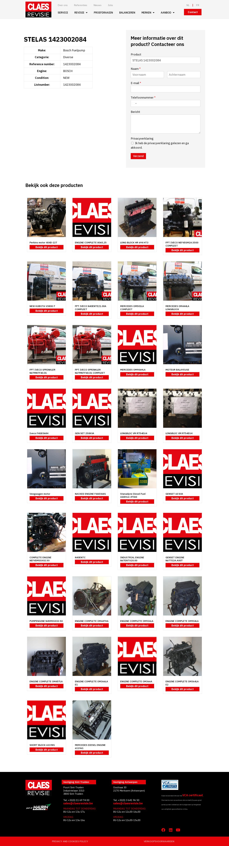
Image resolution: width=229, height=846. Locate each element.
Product (136, 54)
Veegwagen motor (40, 493)
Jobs (110, 5)
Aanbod (167, 12)
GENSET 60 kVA (174, 493)
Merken (148, 12)
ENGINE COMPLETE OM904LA (182, 620)
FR (197, 5)
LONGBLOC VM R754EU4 (133, 433)
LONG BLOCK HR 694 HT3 (134, 242)
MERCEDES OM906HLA (133, 369)
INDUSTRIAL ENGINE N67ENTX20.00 (132, 559)
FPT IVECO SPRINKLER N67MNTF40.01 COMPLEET (90, 371)
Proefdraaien (103, 12)
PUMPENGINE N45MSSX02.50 (46, 620)
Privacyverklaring (142, 138)
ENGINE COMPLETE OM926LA (136, 620)
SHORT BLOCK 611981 (42, 744)
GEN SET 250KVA (84, 433)
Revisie (80, 12)
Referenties (80, 5)
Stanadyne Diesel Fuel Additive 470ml (133, 495)
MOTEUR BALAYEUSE (177, 369)
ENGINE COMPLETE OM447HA (91, 620)
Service (63, 12)
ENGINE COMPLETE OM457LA (46, 681)
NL (187, 5)
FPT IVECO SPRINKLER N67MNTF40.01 (42, 371)
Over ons (63, 5)
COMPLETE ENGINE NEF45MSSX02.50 (40, 559)
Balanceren (127, 12)
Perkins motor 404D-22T (43, 242)
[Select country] (134, 103)
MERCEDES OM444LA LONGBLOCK (177, 308)
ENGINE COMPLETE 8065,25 (91, 242)
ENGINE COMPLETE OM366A (136, 681)
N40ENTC (80, 557)
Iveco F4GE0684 (39, 433)
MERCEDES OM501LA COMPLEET (132, 308)
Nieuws (97, 5)
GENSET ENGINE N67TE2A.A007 (175, 559)
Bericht (135, 112)
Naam (136, 69)
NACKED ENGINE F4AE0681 (90, 493)
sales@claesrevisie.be (78, 803)
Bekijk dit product (46, 247)
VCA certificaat (192, 795)
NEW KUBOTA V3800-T (42, 306)
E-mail (136, 83)
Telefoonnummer (143, 97)
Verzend (138, 156)
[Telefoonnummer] (165, 103)
